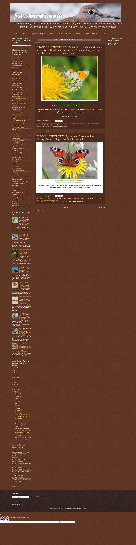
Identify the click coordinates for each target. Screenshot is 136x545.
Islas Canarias (15, 168)
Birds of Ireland (16, 96)
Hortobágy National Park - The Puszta (21, 145)
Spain (104, 34)
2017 (15, 379)
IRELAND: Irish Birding (17, 467)
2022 (15, 391)
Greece (60, 34)
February (17, 396)
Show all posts (80, 39)
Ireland (68, 34)
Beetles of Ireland (16, 68)
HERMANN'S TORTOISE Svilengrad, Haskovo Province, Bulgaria (25, 347)
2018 (15, 382)
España (14, 131)
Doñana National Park (17, 123)
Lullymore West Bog (41, 124)
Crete (13, 116)
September (18, 410)
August (17, 408)
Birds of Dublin (15, 72)
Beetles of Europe (16, 65)
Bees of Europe (16, 63)
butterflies (59, 198)
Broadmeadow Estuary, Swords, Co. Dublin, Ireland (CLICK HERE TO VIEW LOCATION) (63, 201)
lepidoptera (52, 200)
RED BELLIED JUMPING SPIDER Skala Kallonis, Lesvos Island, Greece (24, 316)
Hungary (14, 150)
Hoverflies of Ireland (17, 148)
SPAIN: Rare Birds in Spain (19, 481)
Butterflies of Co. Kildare (18, 107)
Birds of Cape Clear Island (18, 79)
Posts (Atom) (44, 210)
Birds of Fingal (15, 92)
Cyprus (42, 34)
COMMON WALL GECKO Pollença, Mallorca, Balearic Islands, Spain (24, 300)
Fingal (100, 198)
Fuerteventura (15, 138)
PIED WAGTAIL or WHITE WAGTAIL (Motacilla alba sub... (22, 425)
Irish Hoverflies (15, 159)
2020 (15, 387)
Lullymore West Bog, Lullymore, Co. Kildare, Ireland (54, 126)
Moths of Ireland (16, 179)
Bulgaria (34, 34)
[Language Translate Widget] (20, 497)
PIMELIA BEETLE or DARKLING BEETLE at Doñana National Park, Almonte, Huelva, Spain (25, 285)
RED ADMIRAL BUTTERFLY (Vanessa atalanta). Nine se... (23, 429)
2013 (15, 370)
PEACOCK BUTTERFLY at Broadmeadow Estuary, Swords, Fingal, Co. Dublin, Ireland (65, 138)
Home (16, 34)
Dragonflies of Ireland (17, 127)
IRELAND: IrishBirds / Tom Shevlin (20, 469)
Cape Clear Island (16, 112)
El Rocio (14, 129)
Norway (77, 34)
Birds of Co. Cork (16, 81)
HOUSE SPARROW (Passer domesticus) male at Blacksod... (22, 434)
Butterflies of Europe (63, 123)
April (16, 401)
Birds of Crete (15, 85)
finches (14, 203)
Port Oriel (14, 188)
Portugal (95, 34)
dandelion (81, 123)
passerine (14, 205)
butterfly (85, 198)
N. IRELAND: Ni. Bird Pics (18, 475)
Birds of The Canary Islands (19, 98)
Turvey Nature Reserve (18, 199)
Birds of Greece (16, 94)
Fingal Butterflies (40, 200)
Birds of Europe (16, 90)
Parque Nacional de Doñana (19, 181)
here (63, 105)
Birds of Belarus (16, 74)
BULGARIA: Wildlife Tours (18, 448)
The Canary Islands (17, 197)
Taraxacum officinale (62, 124)
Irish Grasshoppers (17, 157)
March (16, 398)
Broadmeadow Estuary (50, 198)
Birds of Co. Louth (16, 83)
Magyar (14, 172)
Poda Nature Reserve (17, 183)
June (16, 405)
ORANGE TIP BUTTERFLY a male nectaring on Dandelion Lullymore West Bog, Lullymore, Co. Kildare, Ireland (69, 50)
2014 (15, 372)
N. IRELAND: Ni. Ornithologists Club (21, 479)
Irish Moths (15, 161)
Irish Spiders (15, 164)
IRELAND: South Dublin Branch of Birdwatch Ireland (20, 472)
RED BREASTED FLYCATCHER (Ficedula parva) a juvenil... (23, 438)
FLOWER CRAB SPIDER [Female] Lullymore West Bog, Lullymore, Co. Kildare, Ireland (24, 254)
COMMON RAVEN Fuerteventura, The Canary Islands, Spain (24, 270)
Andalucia (14, 57)
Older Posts (101, 207)
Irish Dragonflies (16, 155)
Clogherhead (15, 114)
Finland (51, 34)
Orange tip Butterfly (52, 124)
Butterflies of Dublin (67, 198)
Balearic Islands (16, 61)
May (16, 403)
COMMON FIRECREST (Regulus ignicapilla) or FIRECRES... (21, 420)
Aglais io (42, 198)
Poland (86, 34)
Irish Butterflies (92, 123)
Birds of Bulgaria (16, 76)
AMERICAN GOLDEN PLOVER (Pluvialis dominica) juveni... (23, 415)
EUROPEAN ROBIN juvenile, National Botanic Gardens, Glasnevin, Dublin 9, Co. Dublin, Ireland (24, 221)
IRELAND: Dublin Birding (18, 461)
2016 (15, 377)
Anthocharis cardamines (46, 123)
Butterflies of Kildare (74, 123)
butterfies (55, 123)
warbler (14, 208)
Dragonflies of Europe (17, 125)
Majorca (14, 174)
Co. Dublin (90, 198)
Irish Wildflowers (16, 166)
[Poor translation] (6, 519)
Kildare (98, 123)
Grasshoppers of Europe (18, 140)
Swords (57, 200)
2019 (15, 384)
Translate (40, 497)
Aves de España (16, 59)
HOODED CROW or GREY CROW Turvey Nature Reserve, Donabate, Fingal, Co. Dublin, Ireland (24, 238)
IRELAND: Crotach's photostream (20, 459)
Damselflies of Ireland (17, 120)
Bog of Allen (15, 101)
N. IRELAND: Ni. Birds (17, 477)
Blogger (85, 508)
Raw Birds (44, 120)
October (17, 413)
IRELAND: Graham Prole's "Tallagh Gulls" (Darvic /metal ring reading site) (21, 453)
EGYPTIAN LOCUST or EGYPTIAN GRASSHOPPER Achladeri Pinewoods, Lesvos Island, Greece (25, 332)
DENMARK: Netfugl (17, 450)
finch (13, 201)
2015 (15, 375)
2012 (15, 367)
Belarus (24, 34)
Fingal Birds (15, 136)
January (17, 393)
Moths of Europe (16, 177)
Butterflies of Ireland (78, 198)
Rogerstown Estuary (17, 192)
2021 (15, 389)
